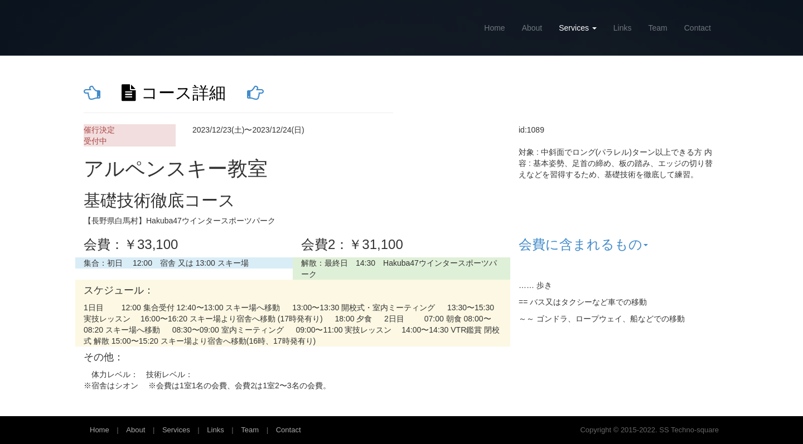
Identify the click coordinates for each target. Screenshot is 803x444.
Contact (697, 27)
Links (622, 27)
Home (494, 27)
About (532, 27)
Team (658, 27)
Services (578, 27)
